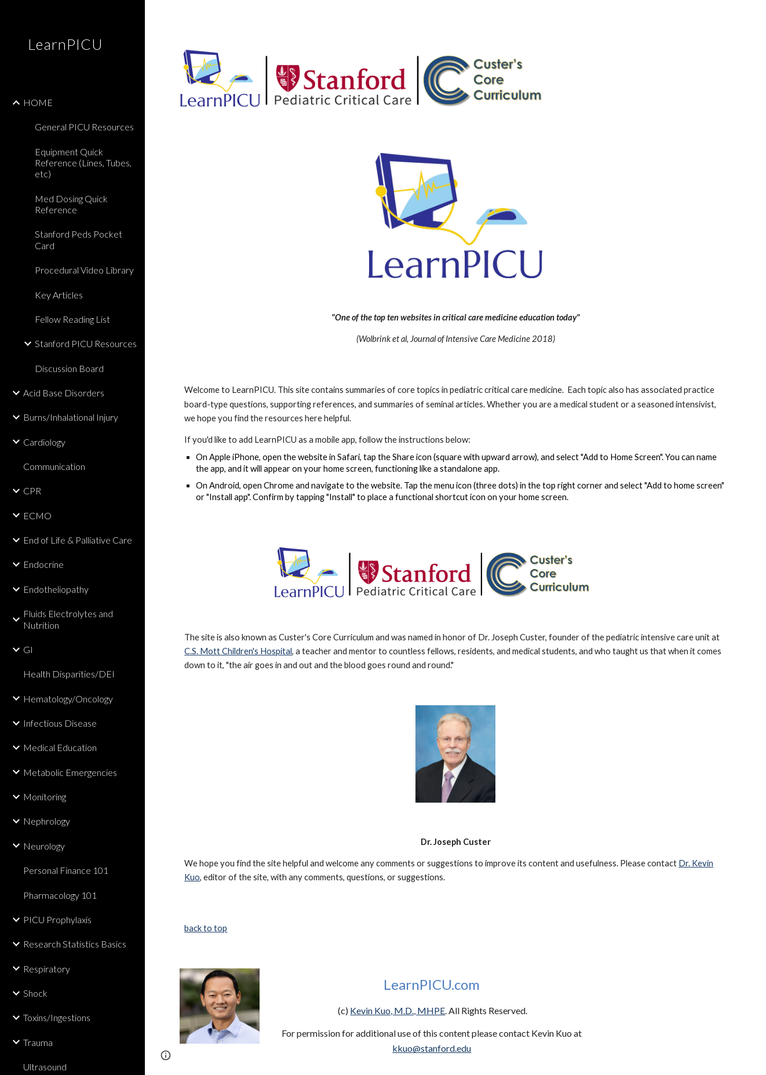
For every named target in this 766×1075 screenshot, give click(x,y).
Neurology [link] (44, 845)
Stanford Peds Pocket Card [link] (78, 239)
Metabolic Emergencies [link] (70, 772)
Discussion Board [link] (69, 368)
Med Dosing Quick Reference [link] (71, 204)
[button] (752, 16)
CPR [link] (32, 490)
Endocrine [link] (43, 564)
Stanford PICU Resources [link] (86, 343)
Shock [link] (35, 993)
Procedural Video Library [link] (84, 269)
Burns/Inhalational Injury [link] (70, 416)
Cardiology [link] (44, 441)
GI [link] (28, 649)
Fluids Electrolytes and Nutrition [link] (68, 619)
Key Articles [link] (59, 294)
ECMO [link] (37, 515)
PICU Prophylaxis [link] (57, 919)
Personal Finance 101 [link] (65, 870)
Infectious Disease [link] (60, 722)
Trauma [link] (38, 1042)
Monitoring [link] (44, 796)
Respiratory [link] (46, 968)
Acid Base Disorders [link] (63, 392)
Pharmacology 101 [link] (60, 895)
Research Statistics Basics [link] (74, 943)
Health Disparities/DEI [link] (69, 673)
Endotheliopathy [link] (56, 589)
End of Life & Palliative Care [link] (77, 539)
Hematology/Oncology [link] (68, 698)
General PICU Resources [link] (84, 126)
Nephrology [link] (46, 820)
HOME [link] (38, 102)
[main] (455, 328)
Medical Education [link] (60, 747)
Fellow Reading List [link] (72, 319)
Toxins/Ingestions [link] (56, 1017)
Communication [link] (54, 466)
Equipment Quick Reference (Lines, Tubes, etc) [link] (83, 163)
